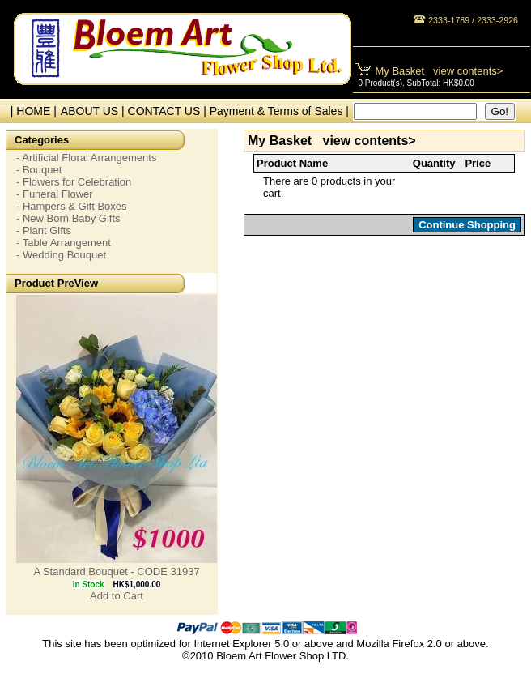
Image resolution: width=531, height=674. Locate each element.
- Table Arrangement (63, 243)
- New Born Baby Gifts (68, 218)
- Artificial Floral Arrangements (86, 157)
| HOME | (30, 111)
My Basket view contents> (439, 71)
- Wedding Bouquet (61, 255)
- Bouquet (39, 170)
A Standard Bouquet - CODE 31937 (116, 571)
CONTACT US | (169, 111)
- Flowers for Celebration (73, 182)
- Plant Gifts (43, 230)
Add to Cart (116, 596)
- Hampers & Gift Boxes (71, 206)
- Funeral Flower (54, 194)
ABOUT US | (94, 111)
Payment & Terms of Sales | (279, 111)
